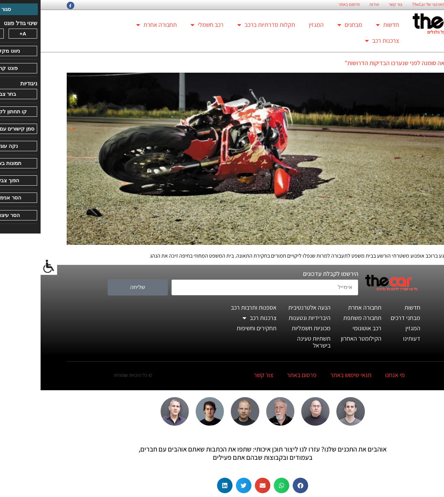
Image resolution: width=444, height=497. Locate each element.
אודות (333, 4)
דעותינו (371, 338)
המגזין (275, 25)
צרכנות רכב (341, 40)
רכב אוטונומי (326, 328)
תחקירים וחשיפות (216, 328)
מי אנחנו (354, 375)
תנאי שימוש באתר (310, 375)
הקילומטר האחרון (320, 338)
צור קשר (355, 4)
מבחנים (309, 24)
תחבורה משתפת (322, 318)
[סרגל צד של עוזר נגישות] (8, 266)
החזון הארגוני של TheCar (392, 4)
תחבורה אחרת (116, 24)
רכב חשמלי (166, 24)
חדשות (346, 24)
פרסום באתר (308, 4)
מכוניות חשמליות (270, 328)
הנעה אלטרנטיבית (269, 307)
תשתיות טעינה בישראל (273, 341)
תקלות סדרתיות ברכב (226, 24)
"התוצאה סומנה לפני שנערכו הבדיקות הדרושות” (361, 63)
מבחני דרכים (365, 318)
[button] (260, 485)
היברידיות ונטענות (269, 318)
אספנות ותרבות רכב (213, 307)
